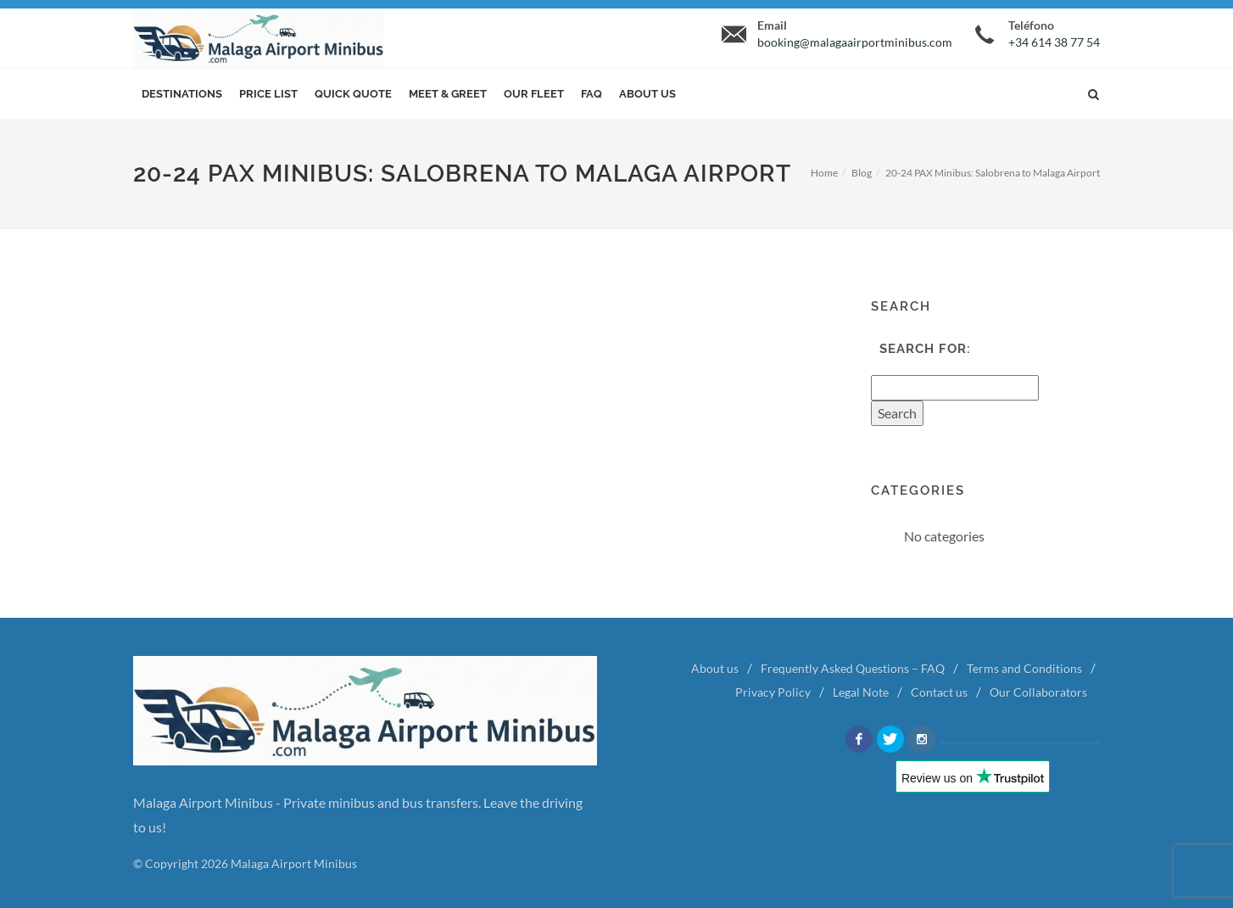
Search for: (925, 348)
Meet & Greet (448, 93)
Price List (268, 93)
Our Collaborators (1038, 692)
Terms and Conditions (1024, 668)
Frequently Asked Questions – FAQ (853, 668)
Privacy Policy (773, 692)
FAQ (591, 93)
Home (824, 172)
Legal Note (861, 692)
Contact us (939, 692)
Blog (861, 172)
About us (647, 93)
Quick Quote (353, 93)
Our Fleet (534, 93)
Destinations (182, 93)
